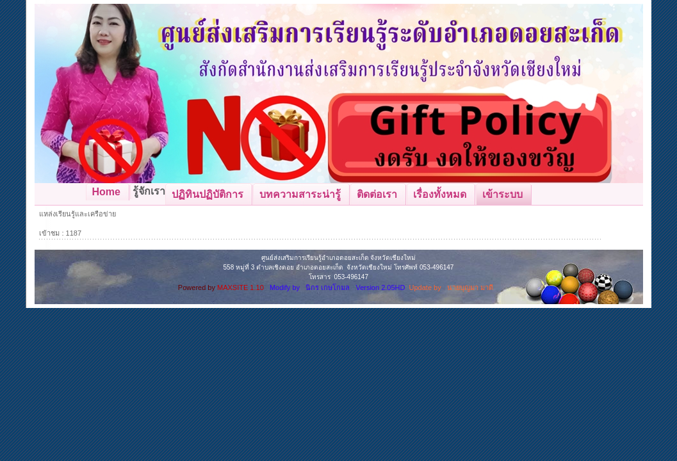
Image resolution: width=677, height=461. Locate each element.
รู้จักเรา (149, 191)
